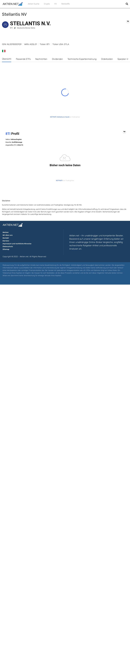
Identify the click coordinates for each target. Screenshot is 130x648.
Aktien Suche (33, 4)
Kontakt (6, 238)
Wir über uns (7, 235)
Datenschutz (8, 247)
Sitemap (6, 249)
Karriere (6, 241)
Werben (6, 232)
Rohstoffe (65, 4)
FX (55, 4)
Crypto (47, 4)
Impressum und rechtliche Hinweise (17, 244)
